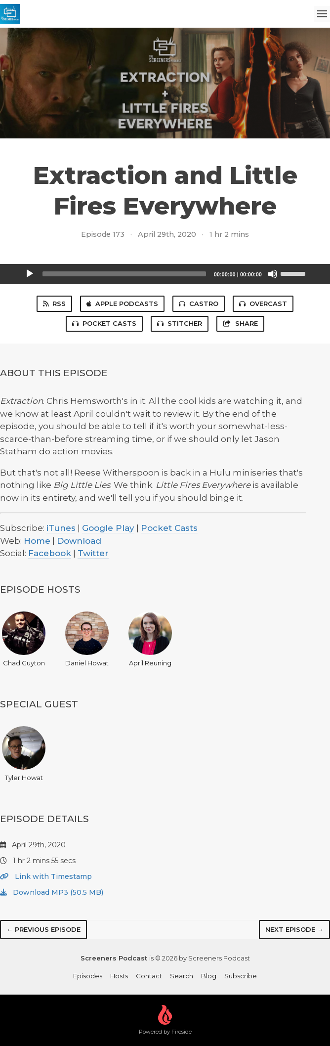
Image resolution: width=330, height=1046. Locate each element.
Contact (149, 976)
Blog (208, 976)
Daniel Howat (87, 639)
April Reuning (150, 639)
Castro (198, 303)
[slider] (124, 273)
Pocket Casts (104, 323)
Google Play (108, 528)
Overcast (263, 303)
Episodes (87, 976)
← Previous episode (43, 929)
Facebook (49, 553)
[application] (165, 274)
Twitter (93, 553)
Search (181, 976)
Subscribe (240, 976)
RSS (54, 303)
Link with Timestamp (46, 876)
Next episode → (294, 929)
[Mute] (273, 274)
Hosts (119, 976)
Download (79, 541)
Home (37, 541)
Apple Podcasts (122, 303)
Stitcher (179, 323)
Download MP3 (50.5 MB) (51, 892)
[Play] (30, 274)
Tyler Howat (23, 754)
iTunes (61, 528)
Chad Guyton (23, 639)
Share (240, 323)
